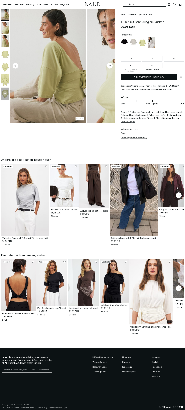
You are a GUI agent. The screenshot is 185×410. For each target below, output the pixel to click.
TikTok (155, 360)
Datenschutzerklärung (28, 405)
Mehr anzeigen (128, 121)
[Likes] (174, 4)
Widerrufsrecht (99, 360)
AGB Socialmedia (13, 405)
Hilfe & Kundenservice (102, 355)
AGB (3, 405)
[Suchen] (144, 4)
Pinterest (156, 369)
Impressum (127, 365)
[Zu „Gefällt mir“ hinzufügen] (181, 77)
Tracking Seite (99, 369)
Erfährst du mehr (127, 89)
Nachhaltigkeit (129, 369)
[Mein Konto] (169, 4)
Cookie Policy (42, 405)
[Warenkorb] (180, 4)
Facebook (157, 365)
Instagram (156, 355)
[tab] (5, 15)
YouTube (156, 374)
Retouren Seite (99, 365)
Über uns (126, 355)
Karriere (126, 360)
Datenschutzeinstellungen (58, 405)
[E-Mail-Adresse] (15, 367)
